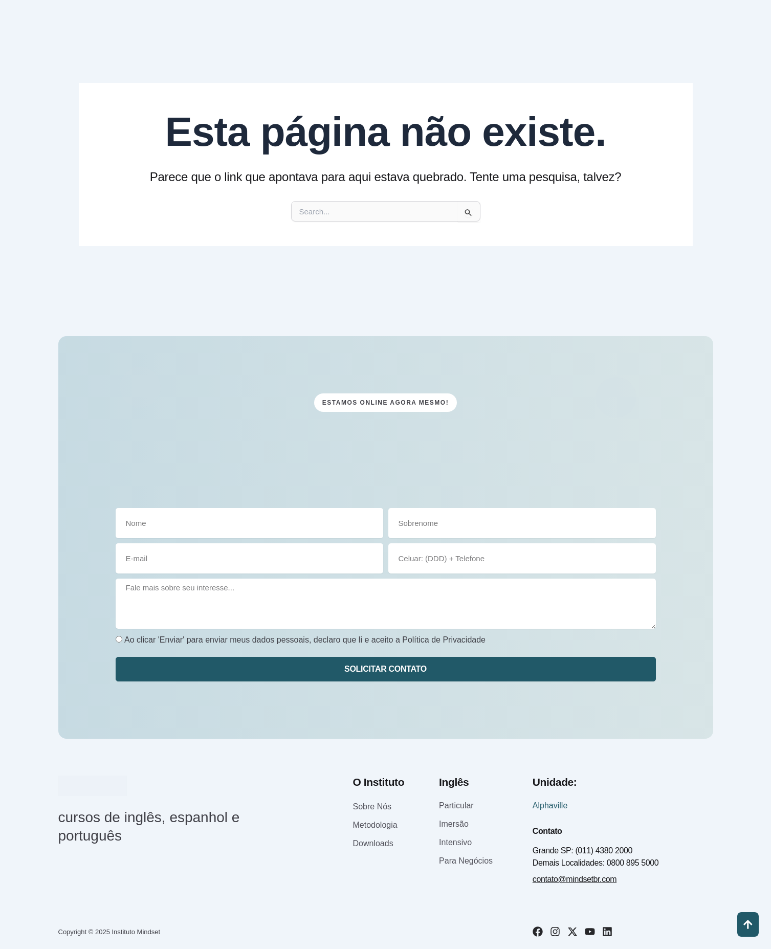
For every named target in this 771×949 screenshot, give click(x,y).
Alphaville (550, 805)
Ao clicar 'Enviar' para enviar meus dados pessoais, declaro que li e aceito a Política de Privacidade (305, 639)
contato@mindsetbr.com (574, 879)
